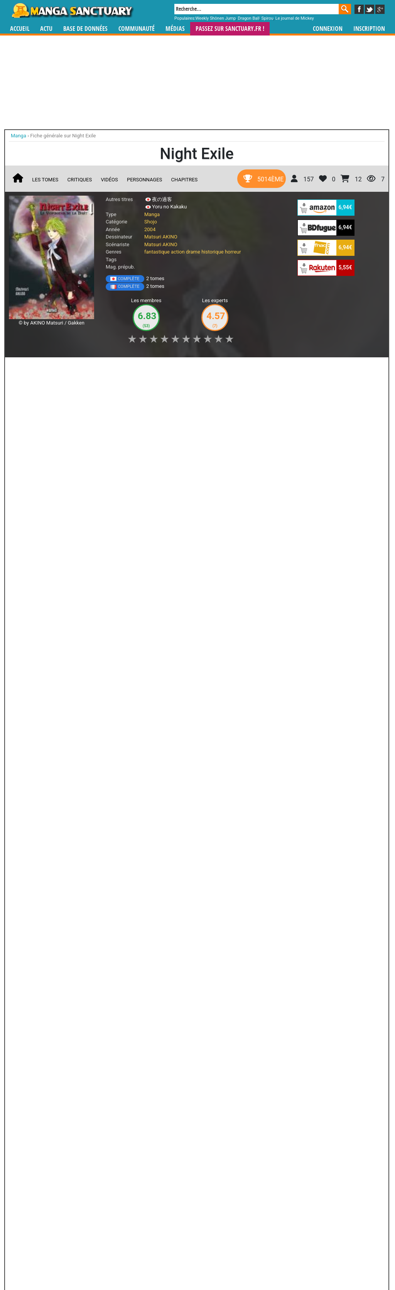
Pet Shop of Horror (41, 804)
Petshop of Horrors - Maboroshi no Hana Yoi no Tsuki (163, 904)
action (178, 252)
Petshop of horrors (102, 804)
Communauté (136, 28)
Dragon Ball (248, 18)
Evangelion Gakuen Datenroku (69, 1040)
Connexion (328, 28)
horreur (233, 252)
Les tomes (45, 180)
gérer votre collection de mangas (173, 1224)
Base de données (85, 28)
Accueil (19, 28)
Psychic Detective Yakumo (26, 1119)
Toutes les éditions (132, 703)
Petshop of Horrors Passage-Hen (41, 900)
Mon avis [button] (173, 367)
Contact (240, 1263)
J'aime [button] (29, 367)
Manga (72, 10)
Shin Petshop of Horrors (163, 804)
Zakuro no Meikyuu (224, 897)
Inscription (369, 28)
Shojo (150, 222)
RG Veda (111, 1033)
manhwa (238, 1218)
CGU (226, 1263)
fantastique (157, 252)
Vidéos (109, 180)
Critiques (80, 180)
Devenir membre (163, 1263)
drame (193, 252)
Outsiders (111, 1112)
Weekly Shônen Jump (216, 18)
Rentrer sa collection (200, 1263)
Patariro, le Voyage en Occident (239, 1119)
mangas (220, 1218)
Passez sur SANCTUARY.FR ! (230, 28)
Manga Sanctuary (98, 1218)
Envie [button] (141, 367)
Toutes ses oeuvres (133, 956)
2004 (149, 229)
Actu (46, 28)
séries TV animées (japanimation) (306, 1218)
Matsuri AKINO (160, 237)
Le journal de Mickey (294, 18)
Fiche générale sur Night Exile (63, 136)
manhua (255, 1218)
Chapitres (184, 180)
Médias (175, 28)
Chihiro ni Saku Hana (102, 897)
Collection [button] (63, 367)
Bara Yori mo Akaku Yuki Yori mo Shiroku (224, 807)
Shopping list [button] (104, 367)
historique (212, 252)
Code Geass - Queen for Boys (197, 1119)
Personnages (144, 180)
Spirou (267, 18)
